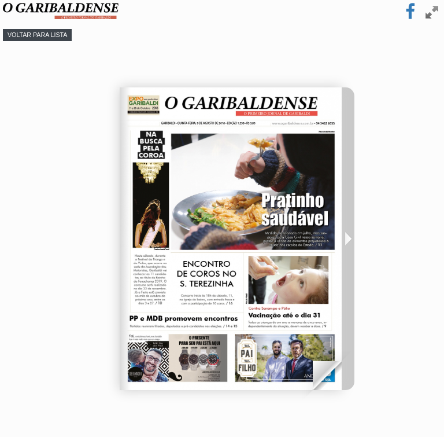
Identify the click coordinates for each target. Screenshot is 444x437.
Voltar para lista (37, 34)
